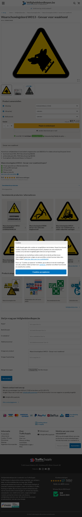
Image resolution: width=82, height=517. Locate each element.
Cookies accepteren (41, 272)
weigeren (42, 265)
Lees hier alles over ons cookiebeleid (36, 259)
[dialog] (41, 258)
